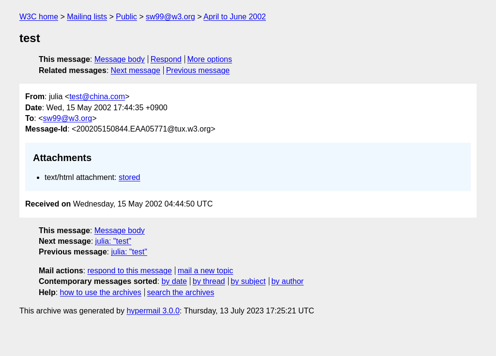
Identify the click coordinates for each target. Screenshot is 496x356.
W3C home (38, 17)
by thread (209, 281)
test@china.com (97, 96)
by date (173, 281)
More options (209, 59)
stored (129, 177)
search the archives (181, 292)
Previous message (198, 70)
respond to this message (129, 271)
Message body (119, 59)
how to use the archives (100, 292)
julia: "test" (113, 241)
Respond (166, 59)
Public (126, 17)
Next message (135, 70)
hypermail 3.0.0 (152, 311)
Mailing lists (87, 17)
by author (287, 281)
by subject (248, 281)
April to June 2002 (234, 17)
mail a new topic (205, 271)
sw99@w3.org (170, 17)
